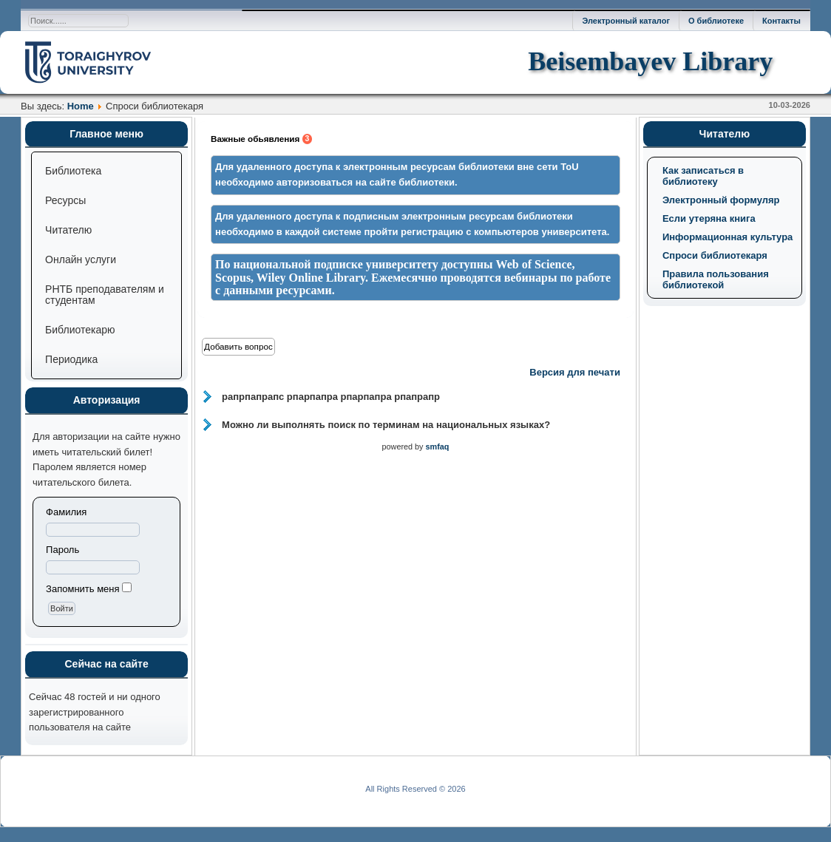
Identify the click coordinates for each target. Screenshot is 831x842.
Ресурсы (65, 200)
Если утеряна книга (709, 218)
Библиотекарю (80, 330)
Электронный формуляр (721, 200)
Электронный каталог (626, 20)
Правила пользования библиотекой (715, 279)
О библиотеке (716, 20)
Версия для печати (574, 372)
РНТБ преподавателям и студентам (104, 294)
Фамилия (66, 511)
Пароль (62, 549)
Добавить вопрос (238, 346)
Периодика (71, 359)
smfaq (438, 446)
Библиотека (73, 171)
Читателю (68, 230)
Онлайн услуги (80, 259)
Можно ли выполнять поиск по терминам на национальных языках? (386, 424)
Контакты (781, 20)
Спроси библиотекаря (714, 255)
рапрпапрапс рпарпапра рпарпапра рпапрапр (331, 396)
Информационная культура (727, 236)
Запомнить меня (82, 588)
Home (80, 106)
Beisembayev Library (650, 61)
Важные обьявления (261, 139)
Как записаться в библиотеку (703, 176)
